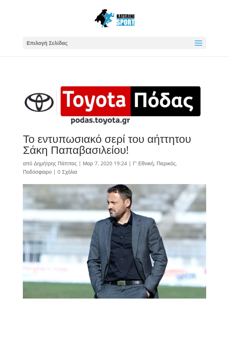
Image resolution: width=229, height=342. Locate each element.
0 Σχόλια (67, 171)
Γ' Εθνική (143, 163)
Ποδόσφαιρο (37, 171)
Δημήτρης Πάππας (55, 163)
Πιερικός (166, 163)
